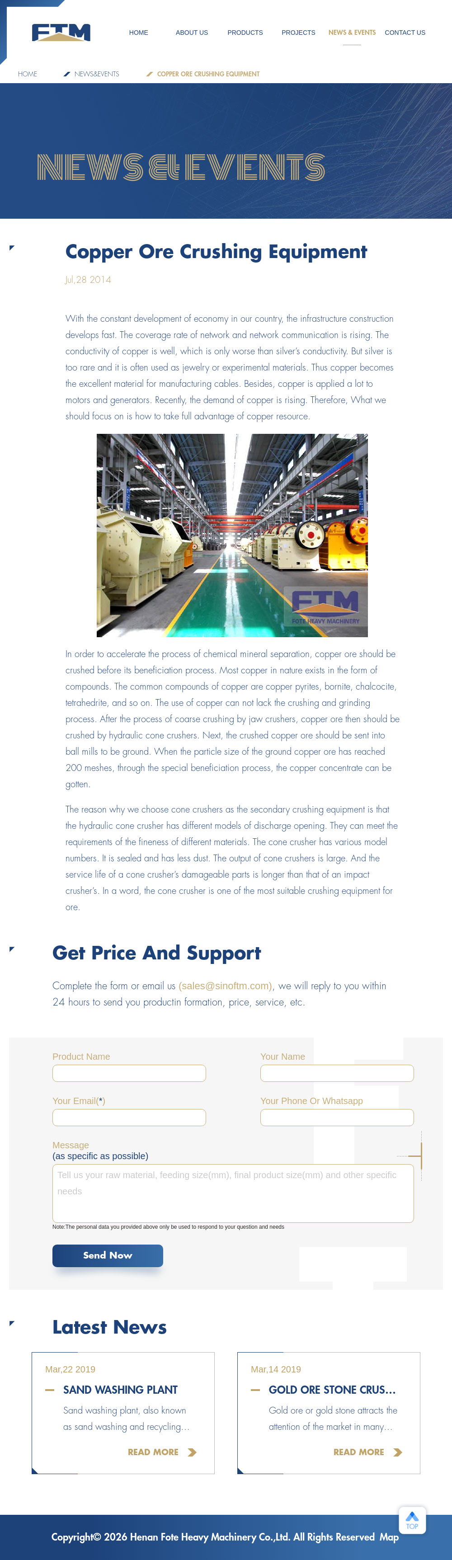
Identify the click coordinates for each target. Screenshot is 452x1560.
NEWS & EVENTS (352, 37)
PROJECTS (298, 32)
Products (245, 32)
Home (27, 74)
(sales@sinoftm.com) (225, 985)
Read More (153, 1452)
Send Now (107, 1255)
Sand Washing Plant (120, 1390)
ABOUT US (192, 32)
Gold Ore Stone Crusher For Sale (335, 1390)
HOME (138, 32)
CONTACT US (405, 32)
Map (389, 1537)
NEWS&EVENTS (97, 74)
